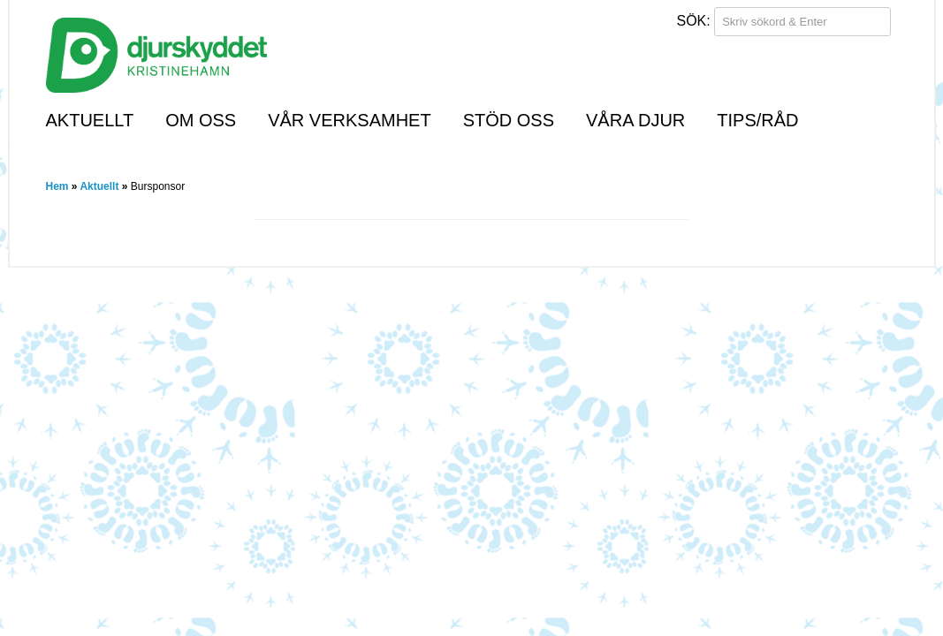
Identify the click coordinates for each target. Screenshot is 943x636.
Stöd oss (508, 120)
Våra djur (635, 120)
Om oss (200, 120)
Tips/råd (757, 120)
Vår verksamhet (349, 120)
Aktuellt (90, 120)
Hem (57, 186)
